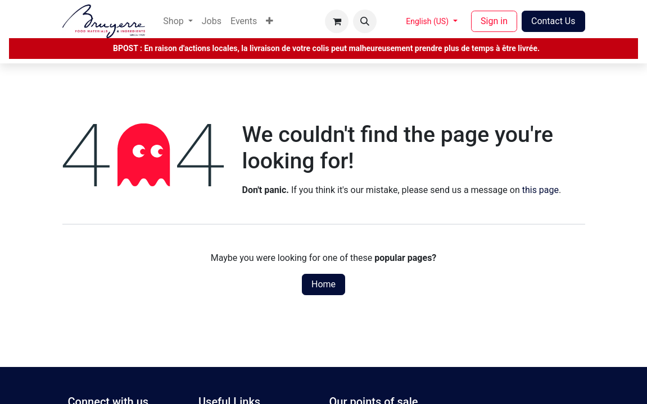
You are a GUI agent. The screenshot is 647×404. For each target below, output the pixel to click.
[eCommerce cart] (337, 21)
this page (540, 190)
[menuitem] (178, 21)
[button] (365, 21)
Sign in (494, 21)
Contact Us (553, 21)
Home (323, 284)
